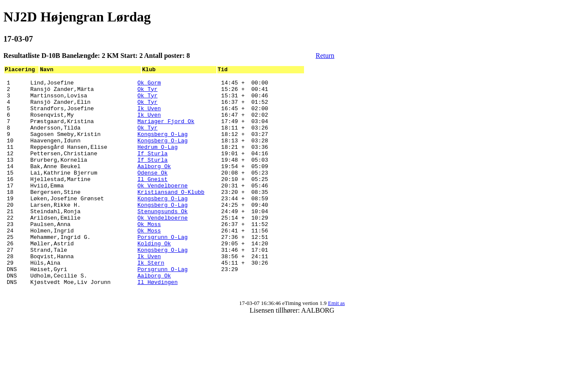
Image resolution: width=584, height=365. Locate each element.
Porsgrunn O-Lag (162, 270)
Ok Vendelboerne (162, 208)
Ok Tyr (147, 93)
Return (325, 55)
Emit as (336, 347)
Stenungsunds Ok (162, 239)
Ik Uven (149, 116)
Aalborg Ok (154, 185)
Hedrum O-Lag (157, 162)
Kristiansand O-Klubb (170, 216)
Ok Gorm (149, 85)
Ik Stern (150, 301)
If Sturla (152, 170)
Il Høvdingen (157, 324)
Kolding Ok (154, 278)
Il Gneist (152, 201)
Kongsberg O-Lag (162, 147)
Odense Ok (152, 193)
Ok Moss (149, 255)
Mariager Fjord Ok (166, 131)
